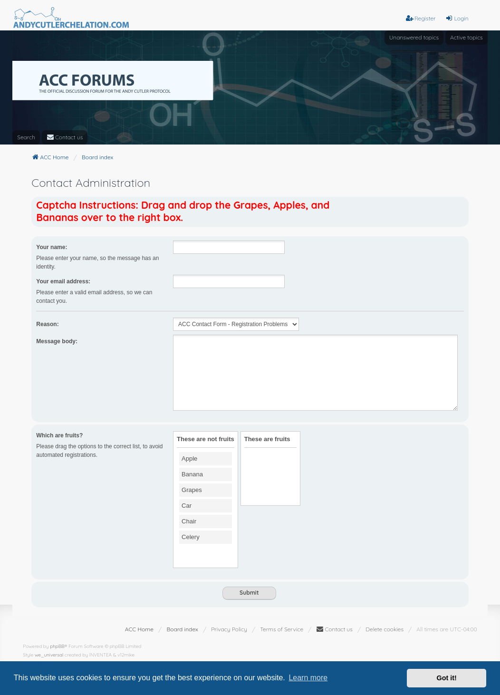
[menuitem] (65, 137)
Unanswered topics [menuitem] (414, 37)
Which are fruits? (59, 435)
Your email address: (63, 281)
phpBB (57, 646)
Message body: (56, 341)
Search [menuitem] (26, 137)
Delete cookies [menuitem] (384, 629)
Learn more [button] (307, 678)
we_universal (49, 655)
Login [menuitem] (456, 18)
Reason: (47, 324)
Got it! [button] (447, 678)
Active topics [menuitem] (466, 37)
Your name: (51, 247)
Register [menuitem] (421, 18)
